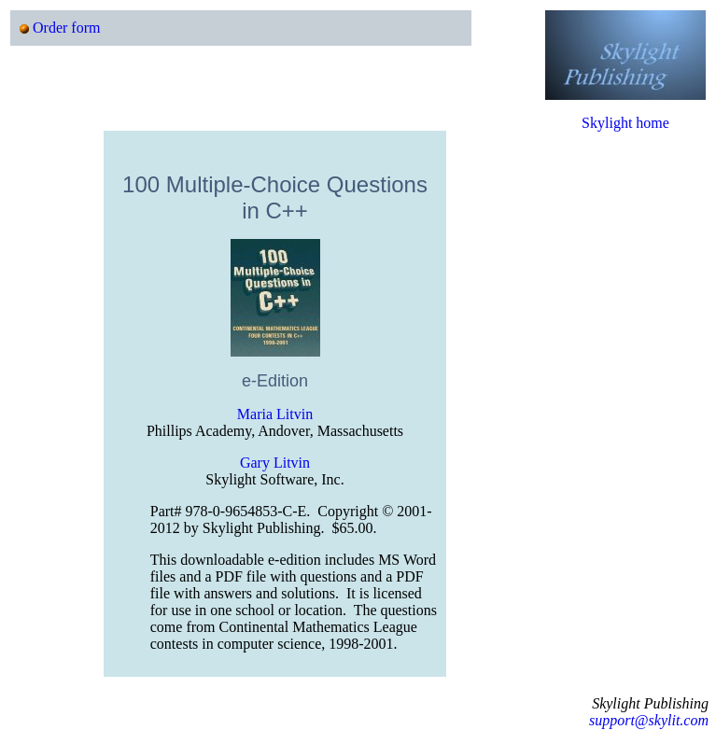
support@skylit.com (649, 720)
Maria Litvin (275, 414)
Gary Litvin (275, 462)
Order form (66, 27)
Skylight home (625, 123)
